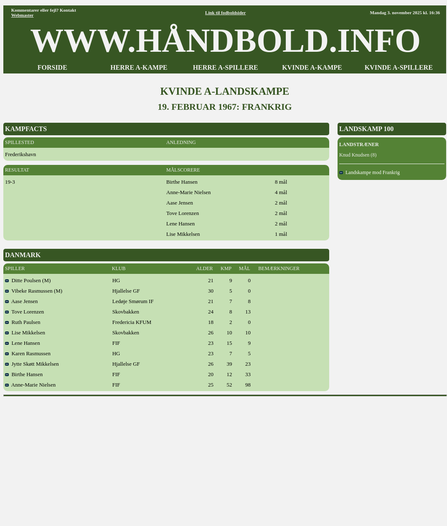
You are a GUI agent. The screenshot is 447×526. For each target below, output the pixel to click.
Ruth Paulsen (22, 322)
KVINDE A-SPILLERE (399, 67)
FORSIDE (52, 67)
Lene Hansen (22, 343)
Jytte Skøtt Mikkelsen (32, 364)
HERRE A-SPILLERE (225, 67)
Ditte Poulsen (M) (28, 280)
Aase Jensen (21, 301)
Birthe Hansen (24, 374)
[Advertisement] (225, 458)
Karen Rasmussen (28, 353)
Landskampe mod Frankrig (369, 172)
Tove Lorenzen (24, 312)
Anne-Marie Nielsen (30, 385)
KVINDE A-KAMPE (312, 67)
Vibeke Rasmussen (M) (33, 291)
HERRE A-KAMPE (138, 67)
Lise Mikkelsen (25, 332)
